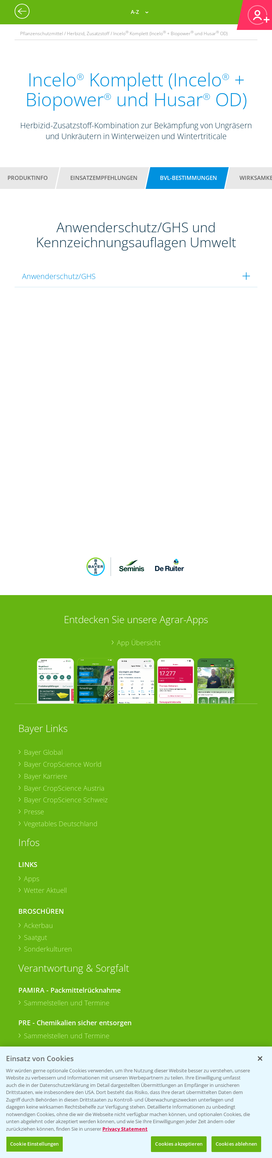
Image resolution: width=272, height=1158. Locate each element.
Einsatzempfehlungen (103, 177)
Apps (31, 773)
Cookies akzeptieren (178, 1143)
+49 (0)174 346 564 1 (75, 992)
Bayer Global (43, 647)
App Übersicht (139, 537)
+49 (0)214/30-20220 (75, 1045)
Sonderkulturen (48, 843)
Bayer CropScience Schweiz (66, 694)
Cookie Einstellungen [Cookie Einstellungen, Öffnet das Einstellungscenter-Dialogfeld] (34, 1143)
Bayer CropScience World (63, 659)
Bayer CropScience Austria (64, 682)
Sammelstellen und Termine (66, 897)
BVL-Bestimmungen (188, 177)
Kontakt (40, 1011)
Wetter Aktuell (45, 785)
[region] (136, 1102)
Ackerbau (38, 820)
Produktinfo (27, 177)
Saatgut (35, 831)
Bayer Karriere (45, 670)
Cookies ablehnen (236, 1143)
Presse (34, 706)
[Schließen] (260, 1058)
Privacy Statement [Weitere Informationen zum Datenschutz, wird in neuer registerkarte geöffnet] (125, 1128)
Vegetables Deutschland (61, 718)
